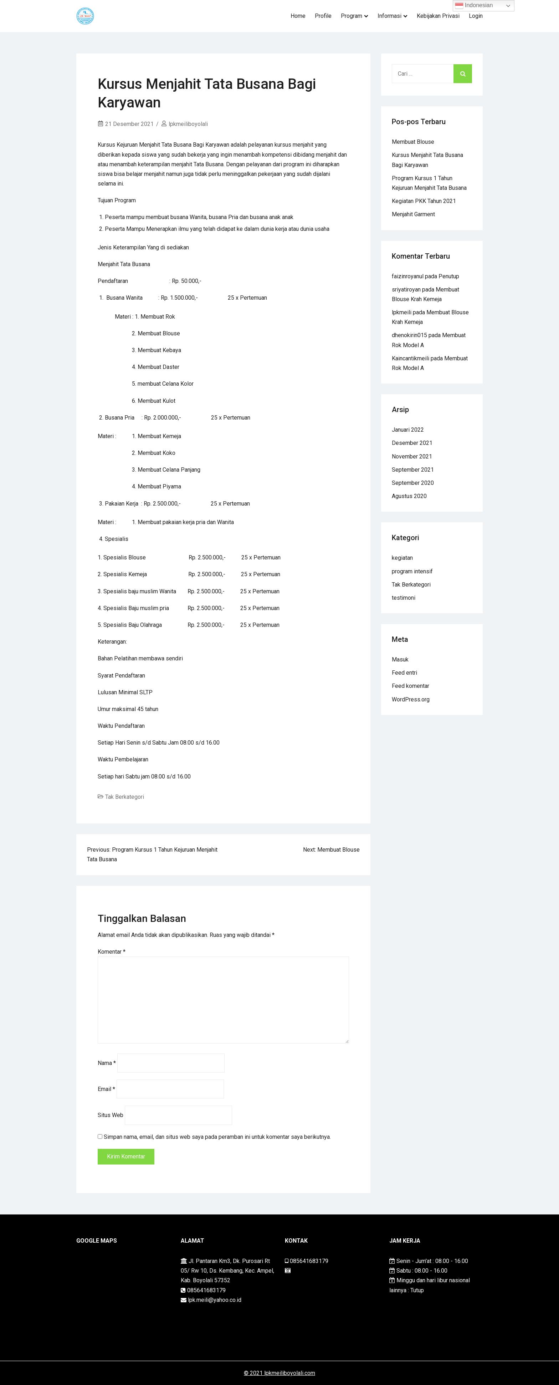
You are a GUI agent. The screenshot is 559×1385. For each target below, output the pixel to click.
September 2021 (413, 469)
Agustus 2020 (409, 496)
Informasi (389, 15)
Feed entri (404, 672)
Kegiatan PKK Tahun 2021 (424, 201)
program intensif (412, 571)
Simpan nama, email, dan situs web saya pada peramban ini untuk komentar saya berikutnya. (217, 1136)
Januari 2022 (408, 429)
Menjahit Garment (413, 214)
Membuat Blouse (413, 141)
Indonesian (474, 5)
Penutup (449, 276)
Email (106, 1089)
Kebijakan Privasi (438, 15)
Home (298, 15)
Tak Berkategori (124, 796)
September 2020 (413, 483)
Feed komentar (410, 686)
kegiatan (402, 557)
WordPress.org (411, 699)
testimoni (403, 597)
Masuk (400, 659)
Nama (107, 1063)
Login (476, 15)
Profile (323, 15)
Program (351, 15)
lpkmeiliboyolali (188, 124)
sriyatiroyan (406, 289)
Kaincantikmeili (410, 358)
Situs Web (110, 1115)
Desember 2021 (412, 443)
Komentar (111, 951)
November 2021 (412, 456)
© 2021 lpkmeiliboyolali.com (279, 1373)
